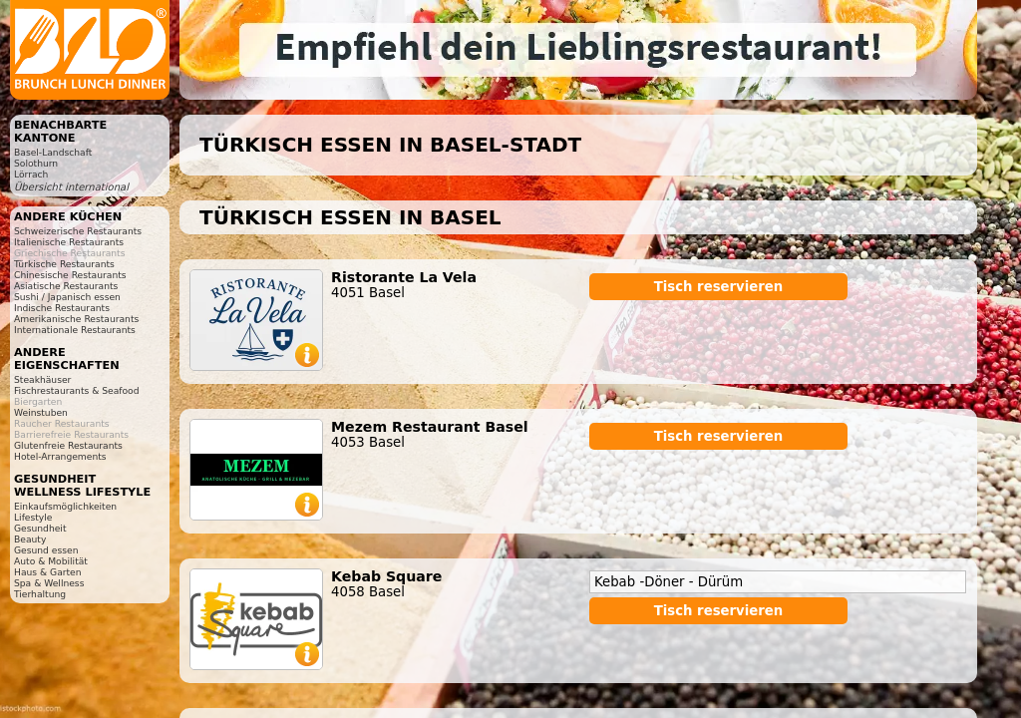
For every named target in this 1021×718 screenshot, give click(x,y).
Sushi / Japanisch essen (67, 296)
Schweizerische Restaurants (78, 230)
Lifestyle (33, 517)
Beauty (30, 539)
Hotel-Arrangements (60, 456)
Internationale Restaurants (75, 329)
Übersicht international (71, 186)
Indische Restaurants (62, 307)
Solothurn (36, 163)
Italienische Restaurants (69, 241)
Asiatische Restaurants (66, 285)
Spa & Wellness (49, 582)
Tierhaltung (40, 593)
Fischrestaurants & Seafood (77, 390)
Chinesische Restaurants (70, 274)
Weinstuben (41, 412)
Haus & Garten (48, 571)
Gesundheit (40, 528)
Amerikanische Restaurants (76, 318)
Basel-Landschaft (53, 152)
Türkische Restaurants (64, 263)
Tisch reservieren (719, 286)
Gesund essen (46, 549)
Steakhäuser (42, 379)
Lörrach (31, 174)
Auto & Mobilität (51, 560)
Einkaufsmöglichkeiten (65, 506)
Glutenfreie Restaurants (68, 445)
